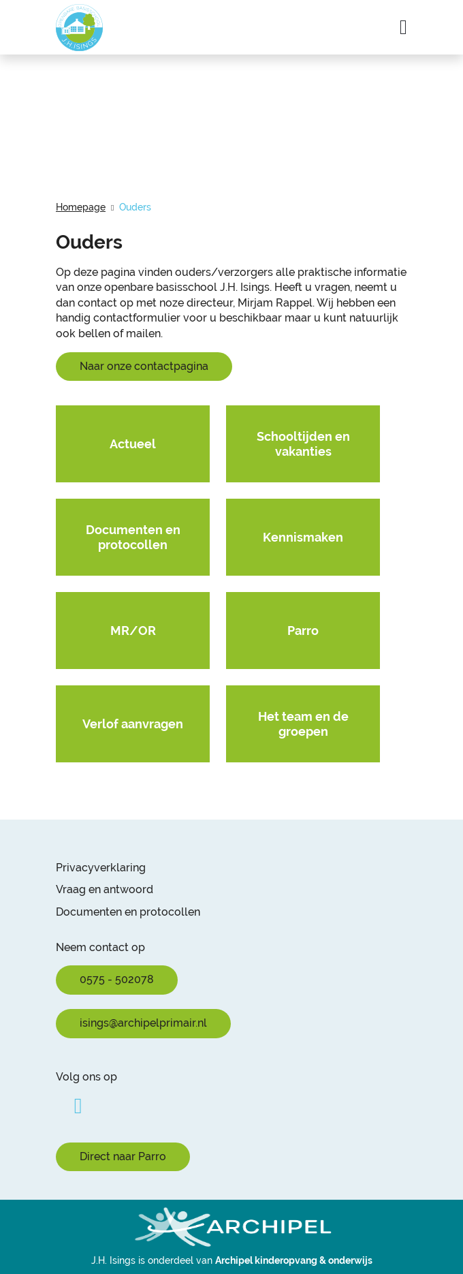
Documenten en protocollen (128, 911)
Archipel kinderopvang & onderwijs (293, 1260)
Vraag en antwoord (104, 889)
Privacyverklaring (101, 867)
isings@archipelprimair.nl (143, 1022)
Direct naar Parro (123, 1156)
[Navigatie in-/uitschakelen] (403, 27)
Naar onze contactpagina (144, 366)
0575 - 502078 (117, 979)
